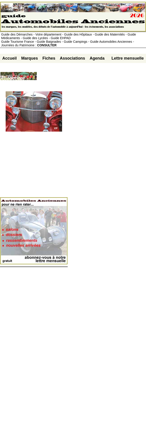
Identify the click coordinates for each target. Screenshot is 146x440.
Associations (72, 58)
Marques (29, 58)
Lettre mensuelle (127, 58)
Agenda (97, 58)
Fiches (48, 58)
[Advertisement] (91, 78)
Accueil (9, 58)
